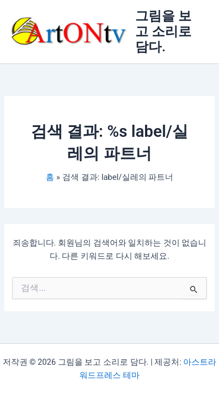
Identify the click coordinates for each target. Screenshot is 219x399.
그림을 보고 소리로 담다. (163, 31)
